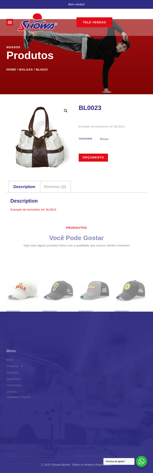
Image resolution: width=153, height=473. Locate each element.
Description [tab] (24, 186)
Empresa (12, 391)
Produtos (14, 384)
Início (10, 378)
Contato (11, 410)
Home (11, 69)
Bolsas (26, 69)
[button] (9, 22)
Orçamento (93, 157)
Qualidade (13, 397)
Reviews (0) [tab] (55, 186)
